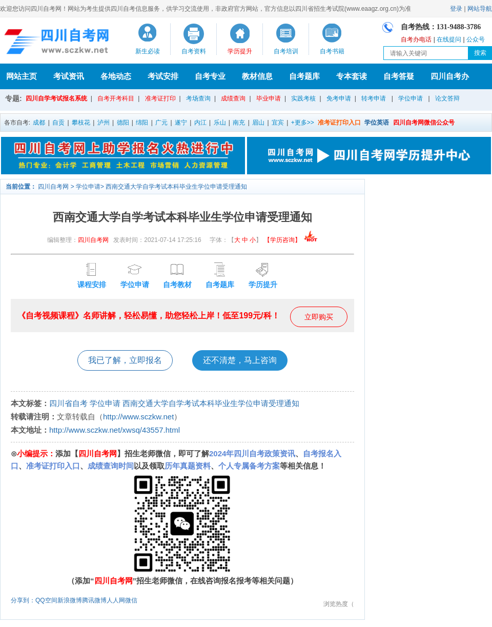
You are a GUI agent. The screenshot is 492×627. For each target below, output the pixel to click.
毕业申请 (268, 98)
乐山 (220, 122)
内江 (200, 122)
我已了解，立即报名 (125, 360)
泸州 (103, 122)
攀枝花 (81, 122)
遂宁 (181, 122)
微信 (131, 600)
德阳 (123, 122)
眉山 (258, 122)
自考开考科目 (115, 98)
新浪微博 (69, 600)
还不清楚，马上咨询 (240, 360)
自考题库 (304, 76)
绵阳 (142, 122)
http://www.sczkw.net (138, 416)
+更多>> (302, 122)
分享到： (23, 600)
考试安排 (163, 76)
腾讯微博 (94, 600)
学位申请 (410, 98)
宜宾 (278, 122)
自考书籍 (332, 51)
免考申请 (338, 98)
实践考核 (303, 98)
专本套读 (351, 76)
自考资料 (193, 51)
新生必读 (147, 51)
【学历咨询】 (291, 240)
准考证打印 (160, 98)
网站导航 (479, 8)
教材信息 (257, 76)
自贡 (58, 122)
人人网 (116, 600)
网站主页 (21, 76)
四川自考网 (53, 186)
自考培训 (286, 51)
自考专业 (210, 76)
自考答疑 (398, 76)
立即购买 (318, 317)
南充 (239, 122)
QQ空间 (46, 600)
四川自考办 (449, 76)
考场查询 (198, 98)
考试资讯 (68, 76)
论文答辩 (447, 98)
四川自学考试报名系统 (56, 98)
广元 (161, 122)
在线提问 (449, 39)
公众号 (475, 39)
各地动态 (115, 76)
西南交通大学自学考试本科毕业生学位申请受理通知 (176, 186)
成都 (39, 122)
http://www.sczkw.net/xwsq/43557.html (114, 430)
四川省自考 (68, 403)
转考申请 (373, 98)
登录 (456, 8)
